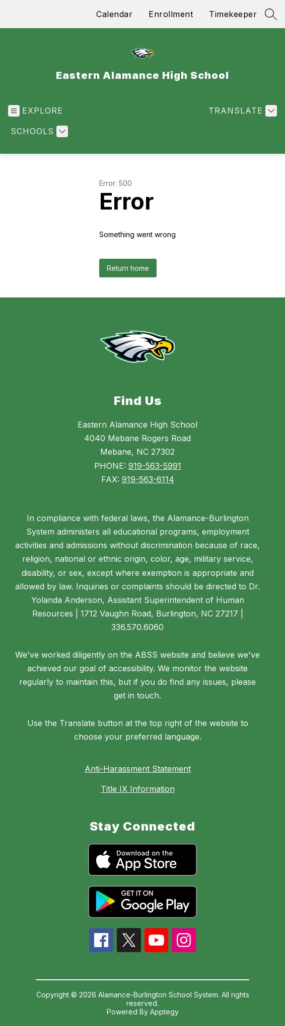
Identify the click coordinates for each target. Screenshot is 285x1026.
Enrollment (171, 14)
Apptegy (164, 1011)
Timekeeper (233, 14)
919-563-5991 (154, 466)
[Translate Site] (241, 111)
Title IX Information (138, 789)
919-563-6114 (148, 479)
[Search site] (271, 14)
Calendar (114, 14)
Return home (128, 268)
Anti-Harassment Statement (138, 769)
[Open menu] (35, 111)
